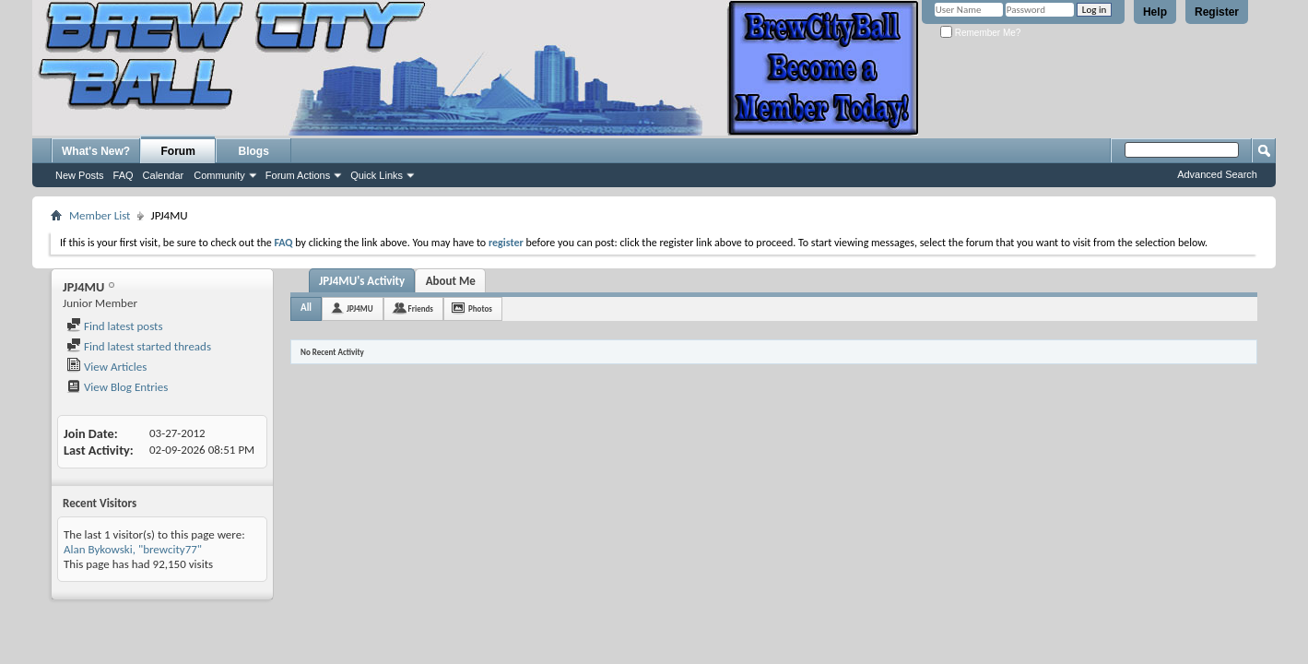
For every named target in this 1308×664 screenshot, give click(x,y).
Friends (420, 308)
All (306, 308)
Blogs (254, 151)
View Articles (106, 367)
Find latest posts (114, 326)
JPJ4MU (360, 308)
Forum (178, 151)
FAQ (123, 175)
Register (1217, 12)
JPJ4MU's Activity (362, 281)
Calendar (163, 175)
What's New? (96, 151)
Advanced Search (1217, 174)
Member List (99, 215)
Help (1155, 12)
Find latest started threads (138, 346)
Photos (480, 308)
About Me (451, 281)
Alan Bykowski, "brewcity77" (133, 549)
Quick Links (376, 175)
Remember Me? (980, 33)
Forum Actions (297, 175)
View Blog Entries (117, 387)
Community (219, 175)
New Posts (79, 175)
